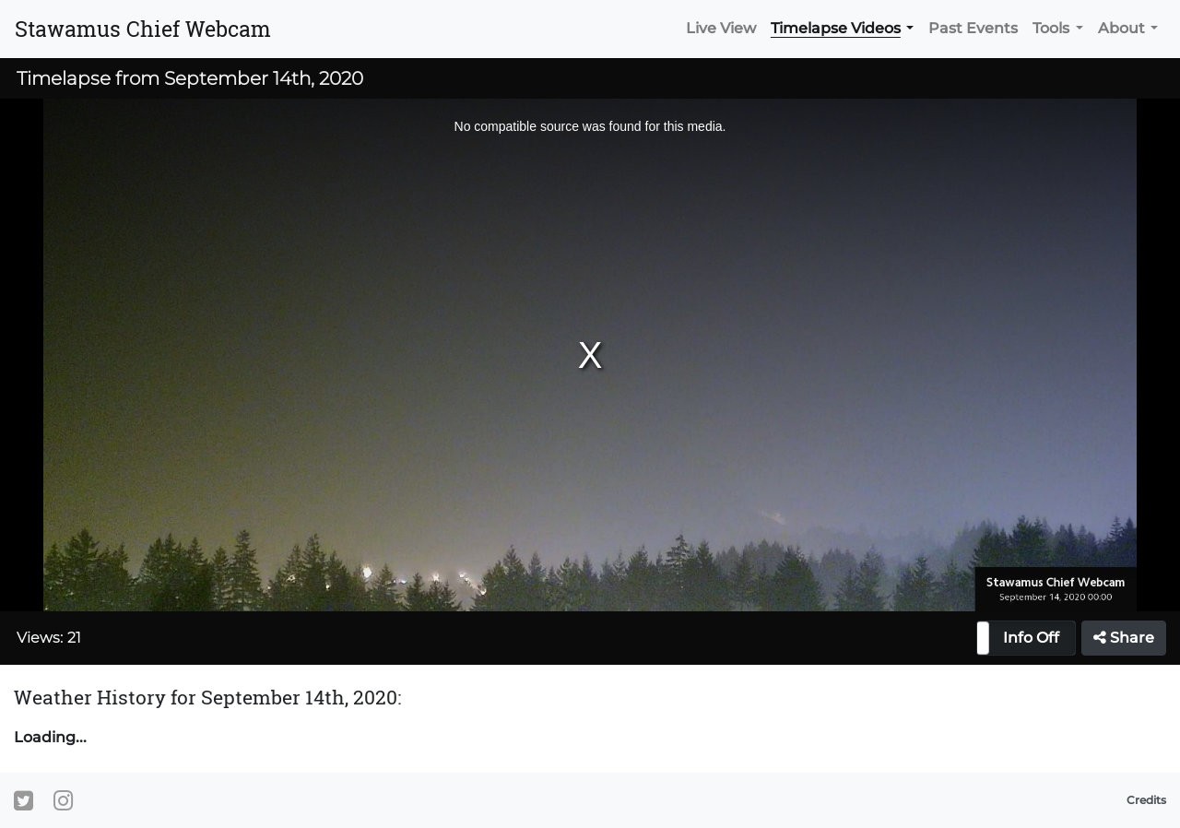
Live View (721, 28)
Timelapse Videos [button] (836, 28)
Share (1123, 637)
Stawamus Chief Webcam (143, 28)
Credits (1146, 800)
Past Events (973, 28)
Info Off (1031, 637)
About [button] (1121, 28)
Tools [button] (1050, 28)
